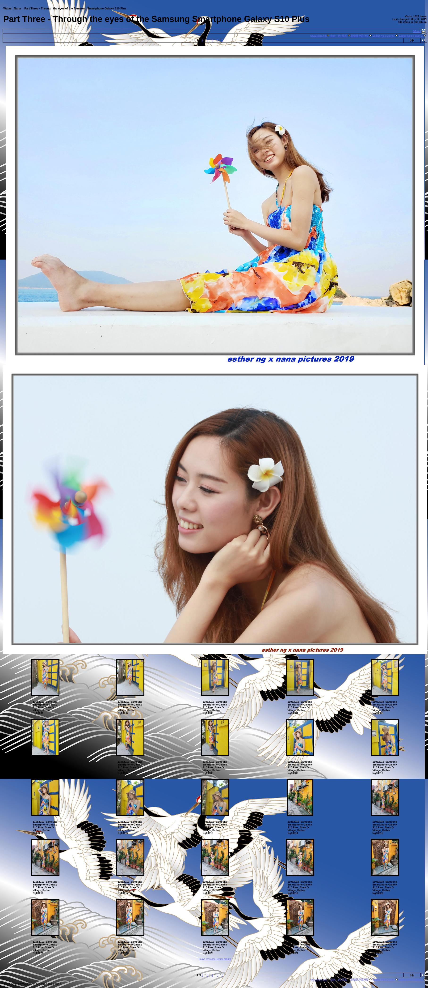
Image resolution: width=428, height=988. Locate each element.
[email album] (224, 959)
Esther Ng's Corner (383, 35)
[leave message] (207, 959)
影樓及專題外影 (360, 35)
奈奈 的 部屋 (338, 35)
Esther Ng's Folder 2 (410, 35)
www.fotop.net (318, 35)
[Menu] (417, 31)
